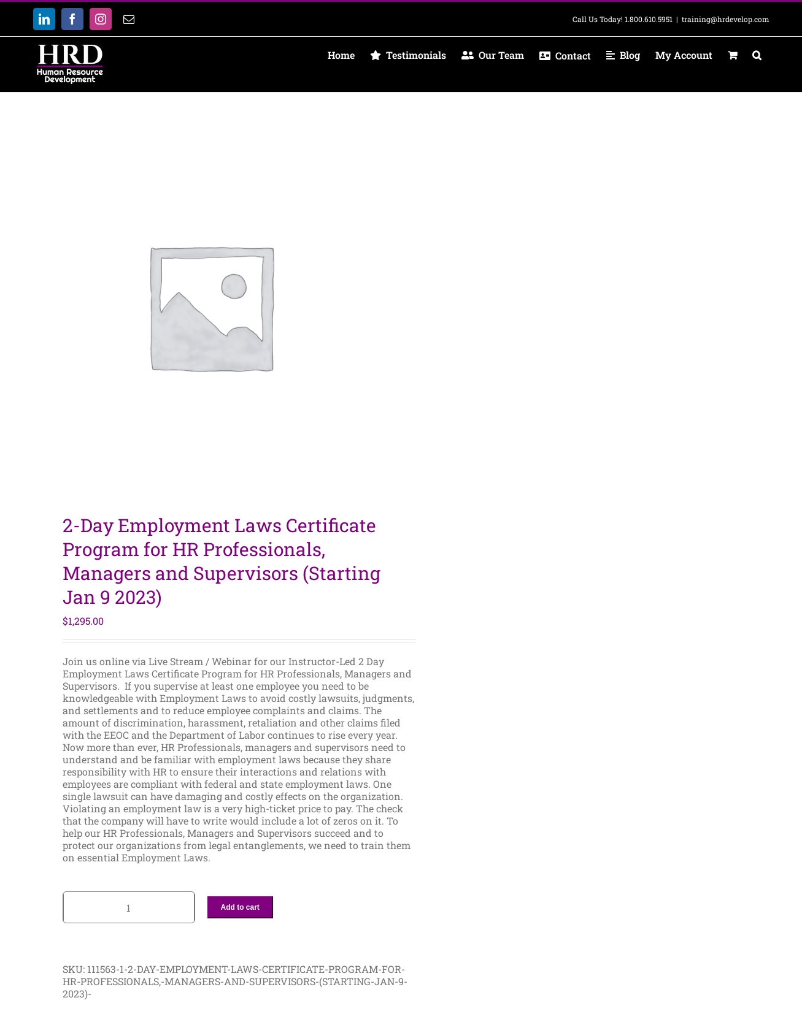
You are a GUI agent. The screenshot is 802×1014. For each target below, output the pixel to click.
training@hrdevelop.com (725, 19)
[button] (757, 55)
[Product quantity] (129, 907)
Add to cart (240, 907)
